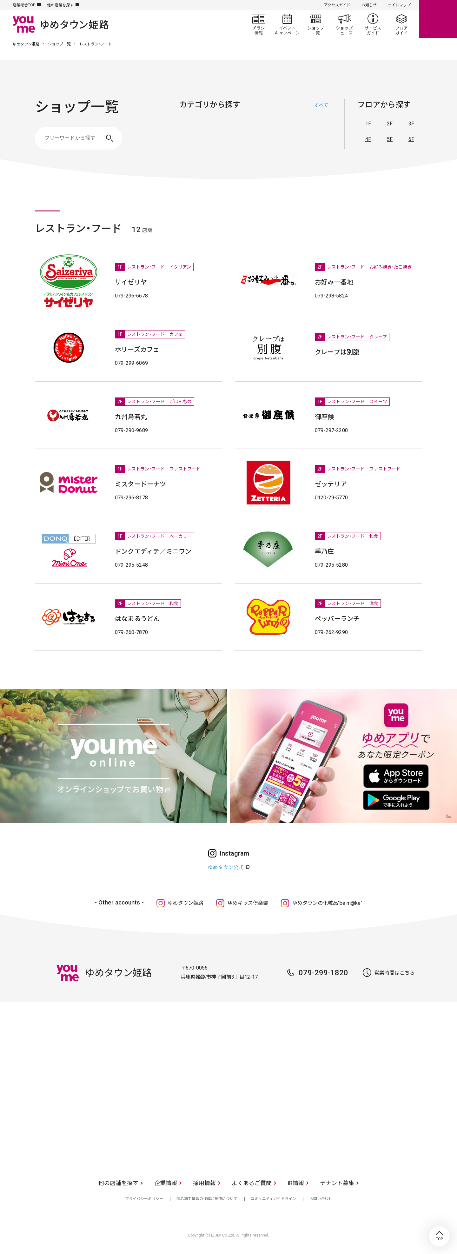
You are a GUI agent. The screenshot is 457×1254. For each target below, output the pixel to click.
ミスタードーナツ (140, 484)
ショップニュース (344, 24)
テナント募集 (337, 1183)
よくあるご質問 (252, 1183)
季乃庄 (324, 551)
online (438, 19)
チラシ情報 (258, 24)
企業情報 (165, 1183)
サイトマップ (399, 5)
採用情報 (204, 1183)
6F (411, 139)
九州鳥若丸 (131, 417)
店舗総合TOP (24, 5)
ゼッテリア (331, 484)
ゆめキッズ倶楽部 (248, 903)
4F (368, 139)
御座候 (324, 417)
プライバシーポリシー (144, 1199)
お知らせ (369, 5)
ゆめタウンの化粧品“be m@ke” (327, 903)
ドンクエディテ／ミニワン (153, 551)
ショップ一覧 (315, 24)
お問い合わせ (320, 1199)
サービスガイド (373, 24)
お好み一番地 (334, 282)
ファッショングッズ (227, 135)
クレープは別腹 (337, 352)
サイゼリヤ (131, 282)
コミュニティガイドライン (273, 1199)
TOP (439, 1236)
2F (390, 124)
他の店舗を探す (60, 5)
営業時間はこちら (394, 973)
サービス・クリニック (322, 135)
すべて (321, 105)
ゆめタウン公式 (225, 867)
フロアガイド (401, 24)
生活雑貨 (259, 135)
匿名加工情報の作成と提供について (206, 1199)
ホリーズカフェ (137, 349)
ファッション (195, 135)
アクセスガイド (337, 5)
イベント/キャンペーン (287, 24)
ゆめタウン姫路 (26, 44)
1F (368, 124)
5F (390, 139)
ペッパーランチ (337, 619)
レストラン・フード (290, 135)
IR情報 (296, 1183)
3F (411, 124)
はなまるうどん (137, 619)
